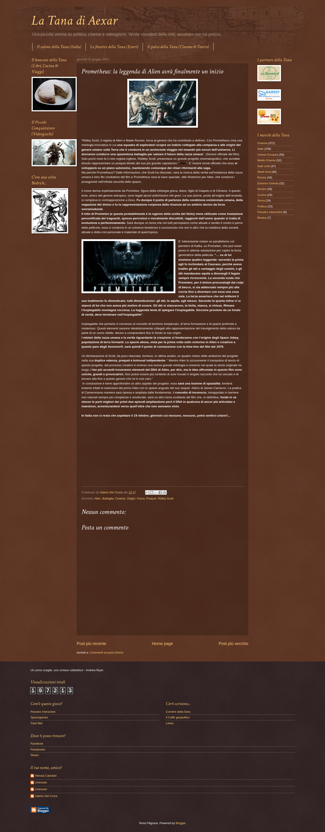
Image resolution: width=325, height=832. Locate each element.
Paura (141, 498)
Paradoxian (37, 749)
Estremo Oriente (268, 183)
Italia (260, 148)
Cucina (261, 195)
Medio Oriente (266, 160)
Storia (261, 200)
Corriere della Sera (178, 711)
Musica (262, 217)
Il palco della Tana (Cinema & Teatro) (178, 47)
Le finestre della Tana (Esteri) (114, 47)
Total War (36, 723)
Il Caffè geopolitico (178, 717)
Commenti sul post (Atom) (106, 652)
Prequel (151, 498)
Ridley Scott (166, 498)
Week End (264, 171)
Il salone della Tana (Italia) (59, 47)
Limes (170, 723)
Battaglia (108, 498)
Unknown (41, 782)
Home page (162, 643)
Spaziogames (39, 717)
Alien (97, 498)
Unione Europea (267, 154)
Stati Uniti (263, 166)
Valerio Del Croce (46, 796)
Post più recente (91, 643)
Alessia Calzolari (45, 775)
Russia (261, 177)
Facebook (36, 743)
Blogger (181, 823)
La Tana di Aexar (74, 20)
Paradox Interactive (269, 212)
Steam (34, 755)
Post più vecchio (233, 643)
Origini (131, 498)
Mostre (261, 189)
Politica (262, 206)
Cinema (120, 498)
